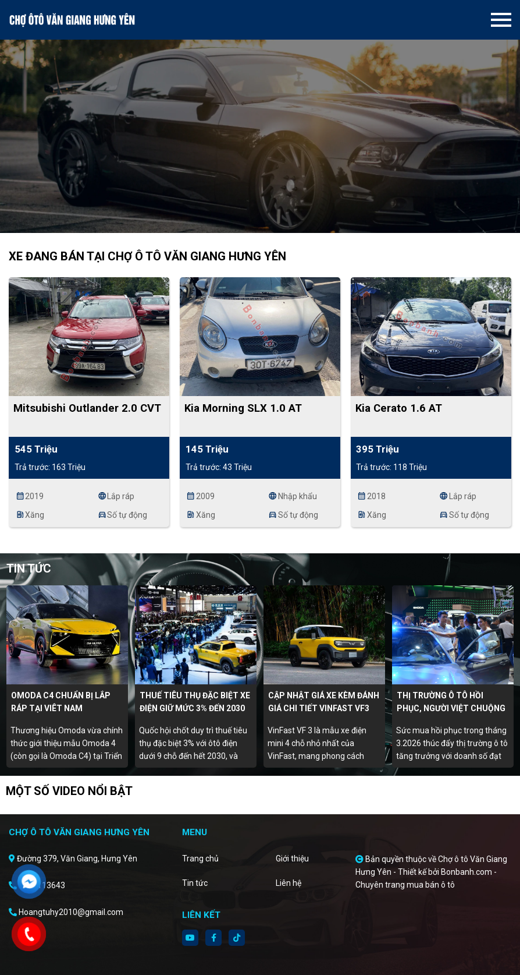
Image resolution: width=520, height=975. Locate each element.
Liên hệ (288, 883)
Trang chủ (200, 858)
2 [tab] (260, 215)
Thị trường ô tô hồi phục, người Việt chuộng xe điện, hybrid (451, 708)
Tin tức (195, 883)
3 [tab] (271, 215)
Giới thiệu (292, 858)
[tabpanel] (260, 116)
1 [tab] (248, 215)
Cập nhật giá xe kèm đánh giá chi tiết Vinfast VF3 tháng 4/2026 (323, 708)
